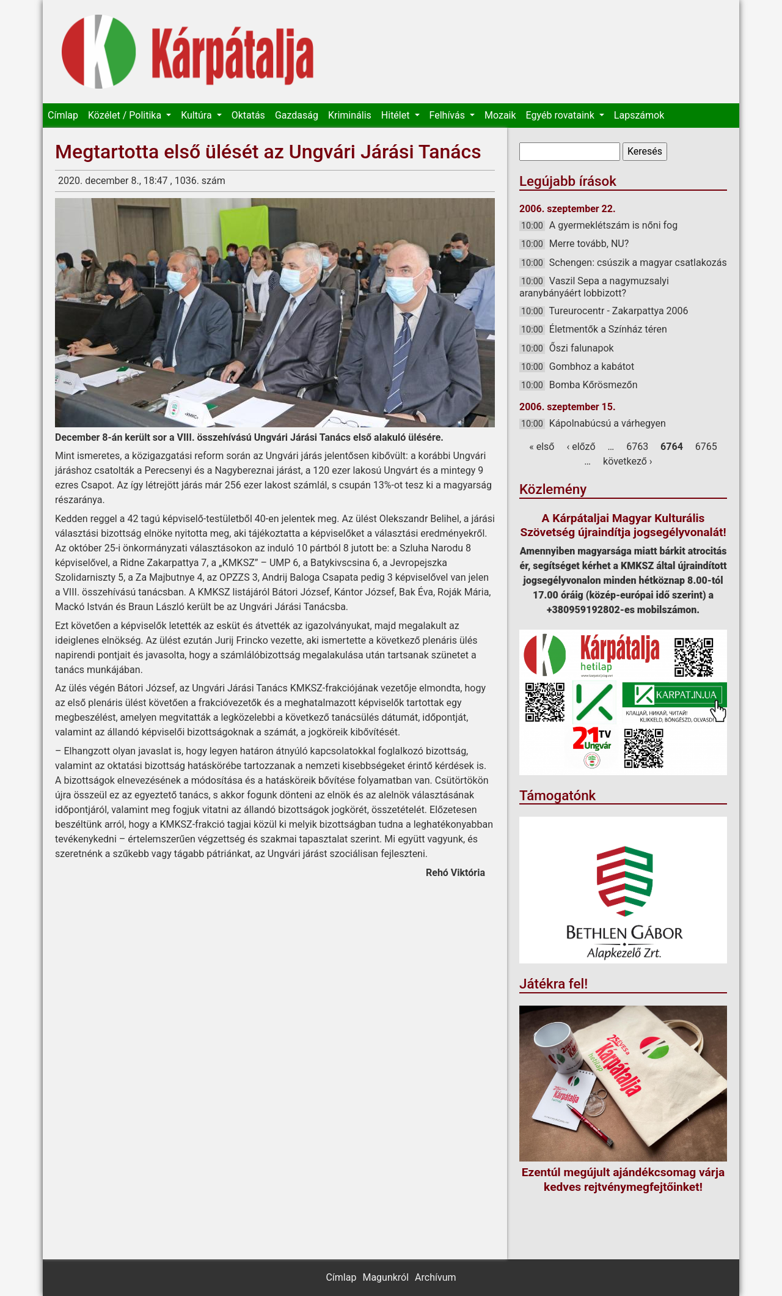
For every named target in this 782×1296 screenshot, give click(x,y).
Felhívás (448, 115)
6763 (637, 446)
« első (541, 446)
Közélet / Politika (126, 115)
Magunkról (385, 1277)
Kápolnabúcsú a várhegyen (607, 423)
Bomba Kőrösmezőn (593, 385)
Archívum (435, 1277)
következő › (627, 461)
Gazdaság (296, 115)
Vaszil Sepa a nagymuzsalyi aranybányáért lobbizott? (594, 287)
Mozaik (500, 115)
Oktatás (248, 115)
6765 (706, 446)
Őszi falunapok (581, 348)
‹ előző (580, 446)
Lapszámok (639, 115)
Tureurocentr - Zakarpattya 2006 (619, 311)
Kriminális (349, 115)
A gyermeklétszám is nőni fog (613, 225)
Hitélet (396, 115)
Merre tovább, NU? (589, 243)
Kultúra (197, 115)
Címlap (63, 115)
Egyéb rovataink (561, 115)
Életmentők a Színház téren (608, 329)
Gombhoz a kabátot (591, 366)
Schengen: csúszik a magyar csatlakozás (638, 262)
